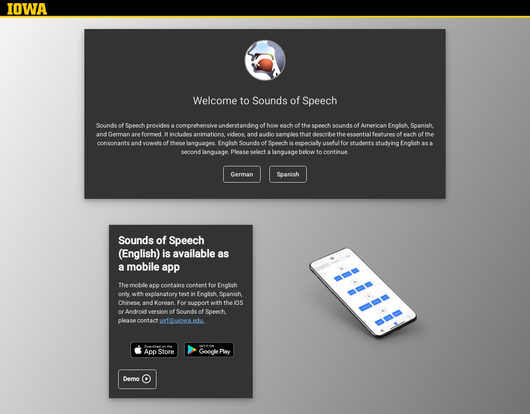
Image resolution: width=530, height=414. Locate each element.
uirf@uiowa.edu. (182, 320)
